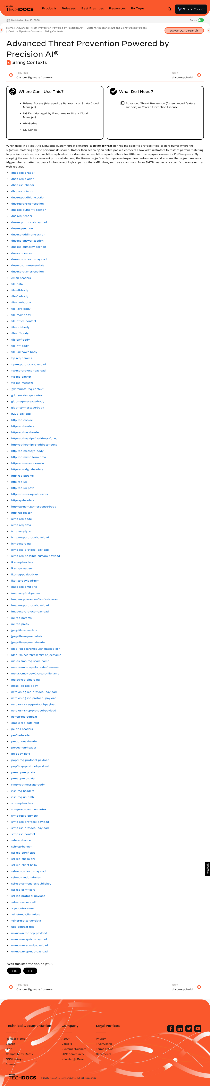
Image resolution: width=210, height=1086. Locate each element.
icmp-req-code (21, 518)
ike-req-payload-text (25, 574)
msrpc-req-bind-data (25, 679)
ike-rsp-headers (22, 568)
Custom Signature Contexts (25, 31)
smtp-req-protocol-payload (30, 821)
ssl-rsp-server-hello (24, 902)
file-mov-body (21, 314)
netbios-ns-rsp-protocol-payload (33, 710)
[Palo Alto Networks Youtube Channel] (197, 1031)
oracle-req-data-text (25, 722)
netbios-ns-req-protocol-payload (33, 704)
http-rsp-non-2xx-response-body (33, 506)
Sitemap (11, 1064)
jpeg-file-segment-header (28, 642)
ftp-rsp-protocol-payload (28, 370)
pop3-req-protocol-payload (30, 760)
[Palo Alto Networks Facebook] (171, 1031)
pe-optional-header (24, 741)
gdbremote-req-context (27, 389)
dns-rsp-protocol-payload (29, 259)
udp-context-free (22, 926)
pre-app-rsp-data (23, 778)
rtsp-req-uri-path (22, 797)
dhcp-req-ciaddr (22, 178)
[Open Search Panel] (171, 9)
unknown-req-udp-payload (29, 945)
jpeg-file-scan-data (24, 630)
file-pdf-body (20, 327)
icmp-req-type (21, 531)
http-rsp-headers (22, 500)
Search (10, 1043)
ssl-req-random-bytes (26, 877)
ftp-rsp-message (22, 382)
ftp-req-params (21, 358)
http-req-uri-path (22, 488)
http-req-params (22, 475)
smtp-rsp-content (23, 834)
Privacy (101, 1038)
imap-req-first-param (25, 593)
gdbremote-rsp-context (27, 395)
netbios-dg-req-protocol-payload (34, 691)
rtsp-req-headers (22, 790)
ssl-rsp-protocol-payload (28, 895)
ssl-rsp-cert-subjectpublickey (31, 883)
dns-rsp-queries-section (27, 271)
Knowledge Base (72, 1059)
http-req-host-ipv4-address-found (34, 438)
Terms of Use (104, 1048)
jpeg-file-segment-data (26, 636)
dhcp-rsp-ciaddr (22, 191)
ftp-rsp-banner (21, 376)
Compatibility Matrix (19, 1053)
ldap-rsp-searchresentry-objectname (36, 654)
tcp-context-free (22, 908)
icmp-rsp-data (21, 543)
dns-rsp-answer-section (27, 240)
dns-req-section (22, 228)
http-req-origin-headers (27, 469)
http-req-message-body (27, 450)
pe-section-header (23, 747)
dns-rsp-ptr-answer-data (27, 265)
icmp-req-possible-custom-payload (35, 555)
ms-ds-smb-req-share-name (30, 661)
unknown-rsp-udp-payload (29, 951)
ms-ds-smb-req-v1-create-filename (35, 667)
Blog (9, 1048)
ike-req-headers (22, 562)
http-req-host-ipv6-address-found (34, 444)
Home (10, 27)
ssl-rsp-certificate (23, 889)
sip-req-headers (22, 803)
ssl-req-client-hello (24, 865)
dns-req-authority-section (28, 209)
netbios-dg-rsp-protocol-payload (34, 698)
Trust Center (104, 1043)
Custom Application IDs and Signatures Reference (116, 27)
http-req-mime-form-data (28, 457)
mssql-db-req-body (24, 685)
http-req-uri (19, 481)
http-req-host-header (25, 432)
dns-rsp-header (21, 253)
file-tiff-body (20, 345)
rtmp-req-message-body (28, 784)
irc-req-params (21, 617)
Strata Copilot (191, 9)
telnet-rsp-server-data (26, 920)
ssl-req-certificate (23, 852)
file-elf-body (19, 290)
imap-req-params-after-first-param (35, 599)
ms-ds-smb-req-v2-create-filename (35, 673)
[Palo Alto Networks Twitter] (189, 1031)
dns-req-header (21, 215)
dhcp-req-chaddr (22, 172)
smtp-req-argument (24, 815)
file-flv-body (19, 296)
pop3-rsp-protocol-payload (30, 766)
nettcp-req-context (24, 716)
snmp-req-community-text (29, 809)
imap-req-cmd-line (24, 586)
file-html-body (21, 302)
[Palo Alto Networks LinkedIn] (180, 1031)
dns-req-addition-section (28, 197)
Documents (103, 1053)
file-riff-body (20, 333)
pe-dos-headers (22, 728)
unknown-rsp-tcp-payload (29, 939)
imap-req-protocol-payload (30, 605)
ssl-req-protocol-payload (28, 871)
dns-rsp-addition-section (28, 234)
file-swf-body (20, 339)
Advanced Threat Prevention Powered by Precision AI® (50, 27)
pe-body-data (20, 753)
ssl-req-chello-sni (23, 858)
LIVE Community (72, 1053)
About (65, 1038)
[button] (207, 869)
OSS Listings (14, 1059)
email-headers (21, 277)
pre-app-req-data (23, 772)
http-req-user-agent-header (29, 494)
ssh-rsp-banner (21, 846)
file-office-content (23, 321)
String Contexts (53, 31)
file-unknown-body (24, 351)
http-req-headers (22, 426)
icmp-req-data (21, 525)
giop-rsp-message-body (27, 407)
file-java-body (21, 308)
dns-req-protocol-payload (29, 222)
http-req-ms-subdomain (27, 463)
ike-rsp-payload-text (25, 580)
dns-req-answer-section (27, 203)
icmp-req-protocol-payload (30, 537)
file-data (17, 284)
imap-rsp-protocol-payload (30, 611)
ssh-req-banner (21, 840)
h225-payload (21, 413)
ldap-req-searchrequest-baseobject (35, 648)
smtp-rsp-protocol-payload (30, 827)
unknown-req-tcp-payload (29, 933)
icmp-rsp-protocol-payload (30, 549)
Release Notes (15, 1038)
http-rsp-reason (21, 512)
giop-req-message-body (27, 401)
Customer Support (73, 1048)
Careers (66, 1043)
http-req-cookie (22, 420)
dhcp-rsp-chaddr (22, 185)
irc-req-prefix (20, 624)
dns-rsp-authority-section (28, 246)
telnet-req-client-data (25, 914)
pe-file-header (21, 735)
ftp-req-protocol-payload (28, 364)
